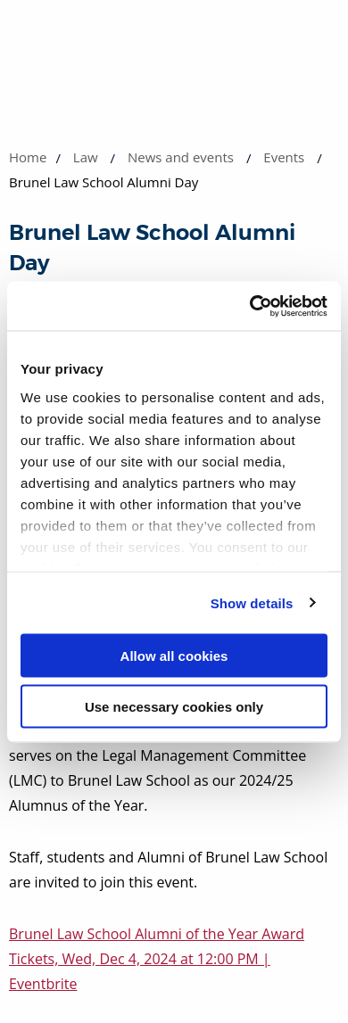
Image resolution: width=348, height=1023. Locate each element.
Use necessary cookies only (174, 706)
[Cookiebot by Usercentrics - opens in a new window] (250, 306)
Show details (252, 602)
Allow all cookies (174, 656)
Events (283, 157)
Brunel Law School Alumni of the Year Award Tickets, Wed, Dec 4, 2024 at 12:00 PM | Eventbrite (156, 959)
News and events (181, 157)
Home (27, 157)
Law (85, 157)
